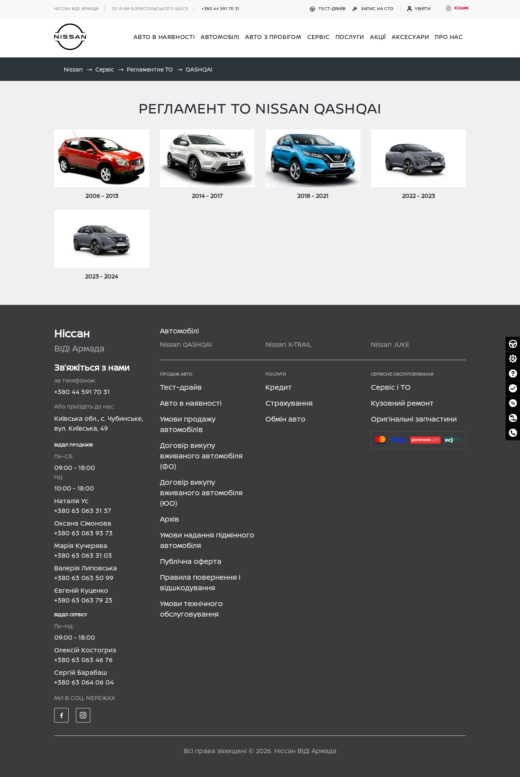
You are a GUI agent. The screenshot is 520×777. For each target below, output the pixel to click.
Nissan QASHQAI (186, 344)
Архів (169, 519)
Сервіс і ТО (391, 387)
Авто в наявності (191, 403)
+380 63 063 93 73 (83, 532)
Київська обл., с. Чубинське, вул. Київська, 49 (98, 423)
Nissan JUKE (390, 344)
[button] (457, 8)
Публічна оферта (190, 561)
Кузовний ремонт (402, 403)
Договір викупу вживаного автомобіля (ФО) (201, 455)
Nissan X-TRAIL (288, 344)
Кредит (278, 387)
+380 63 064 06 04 (84, 682)
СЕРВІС (318, 37)
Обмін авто (285, 419)
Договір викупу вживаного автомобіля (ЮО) (201, 492)
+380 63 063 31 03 (83, 555)
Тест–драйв (328, 8)
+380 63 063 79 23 (83, 600)
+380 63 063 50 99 (83, 577)
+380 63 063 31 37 (82, 510)
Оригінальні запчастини (414, 419)
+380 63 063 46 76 (83, 659)
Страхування (289, 403)
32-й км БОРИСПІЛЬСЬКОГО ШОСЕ (150, 8)
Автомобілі (179, 331)
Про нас (449, 37)
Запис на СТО (373, 8)
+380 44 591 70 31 (220, 8)
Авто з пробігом (273, 37)
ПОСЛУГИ (350, 37)
